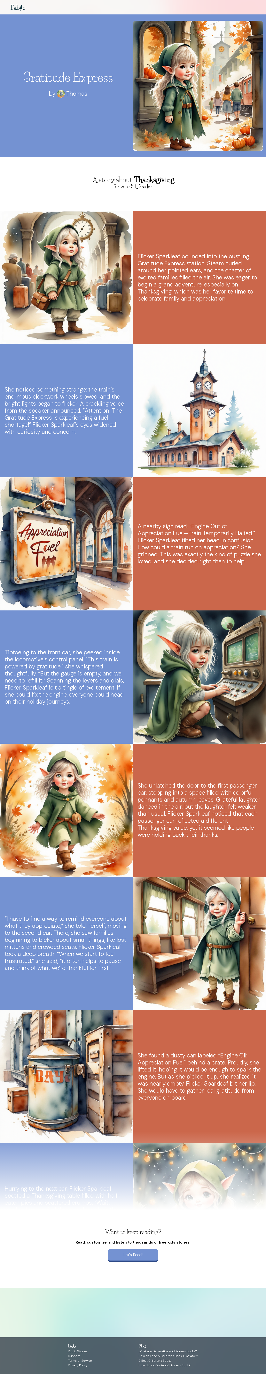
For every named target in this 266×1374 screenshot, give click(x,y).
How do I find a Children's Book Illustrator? (168, 1356)
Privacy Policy (78, 1365)
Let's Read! (133, 1254)
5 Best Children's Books (155, 1361)
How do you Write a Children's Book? (165, 1365)
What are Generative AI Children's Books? (168, 1351)
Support (74, 1356)
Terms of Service (80, 1361)
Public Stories (77, 1351)
